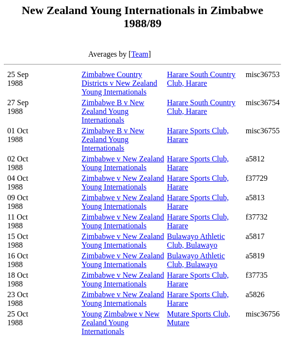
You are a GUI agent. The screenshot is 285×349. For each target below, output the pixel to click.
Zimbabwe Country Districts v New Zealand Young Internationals (119, 83)
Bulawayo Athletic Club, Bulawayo (196, 240)
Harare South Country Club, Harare (201, 78)
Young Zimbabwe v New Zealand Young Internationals (120, 322)
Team (139, 54)
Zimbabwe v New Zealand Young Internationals (122, 163)
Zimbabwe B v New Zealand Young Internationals (112, 111)
